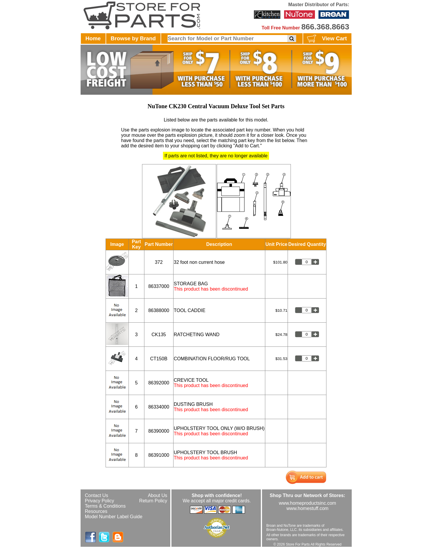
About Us (157, 495)
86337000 (158, 286)
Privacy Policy (99, 500)
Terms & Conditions (105, 506)
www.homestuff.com (307, 508)
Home (93, 38)
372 (159, 262)
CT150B (158, 358)
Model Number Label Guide (114, 516)
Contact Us (96, 495)
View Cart (326, 39)
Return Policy (153, 500)
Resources (96, 511)
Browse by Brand (133, 38)
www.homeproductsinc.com (307, 503)
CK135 (158, 334)
